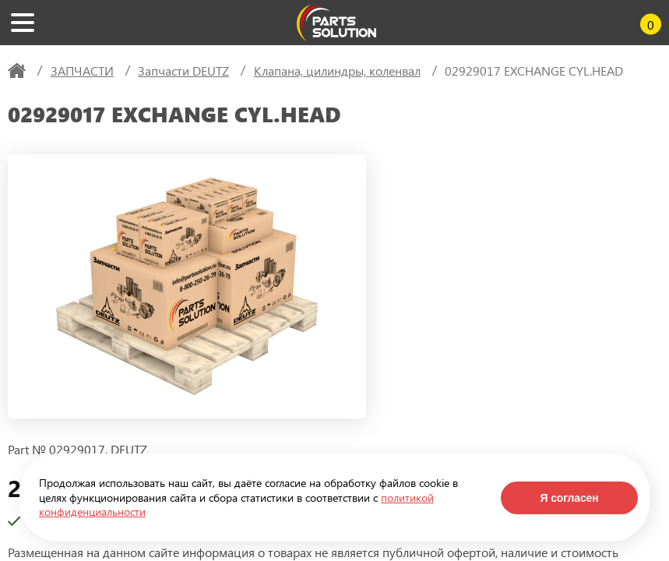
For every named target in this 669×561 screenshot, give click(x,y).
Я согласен (569, 498)
